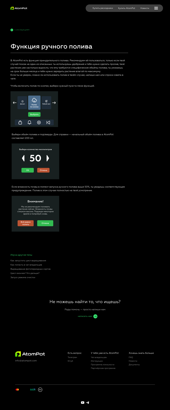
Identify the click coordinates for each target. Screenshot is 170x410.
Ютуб (70, 361)
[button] (156, 8)
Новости (144, 8)
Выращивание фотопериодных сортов (30, 269)
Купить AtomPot (126, 8)
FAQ (131, 357)
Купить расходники (103, 8)
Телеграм (72, 357)
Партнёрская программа (103, 368)
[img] (18, 8)
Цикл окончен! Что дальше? (24, 273)
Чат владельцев (99, 357)
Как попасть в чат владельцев (26, 265)
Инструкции (97, 361)
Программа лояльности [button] (102, 365)
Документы (134, 365)
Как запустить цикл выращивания (28, 261)
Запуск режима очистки (22, 277)
